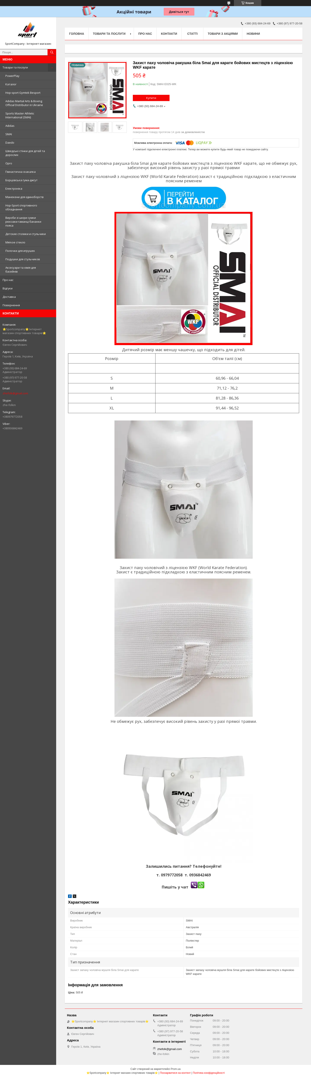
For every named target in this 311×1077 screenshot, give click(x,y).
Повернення (11, 305)
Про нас (8, 280)
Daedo (9, 142)
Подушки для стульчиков (22, 259)
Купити (151, 98)
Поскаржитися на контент (175, 1072)
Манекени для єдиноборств (24, 197)
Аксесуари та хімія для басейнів (20, 269)
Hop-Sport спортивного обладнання (21, 207)
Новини (253, 33)
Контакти (169, 33)
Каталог (10, 84)
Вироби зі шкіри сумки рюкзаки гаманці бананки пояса (23, 221)
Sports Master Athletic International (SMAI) (19, 115)
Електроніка (13, 188)
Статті (192, 33)
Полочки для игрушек (20, 251)
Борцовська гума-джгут (21, 180)
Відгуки (8, 288)
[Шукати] (52, 52)
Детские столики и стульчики (25, 234)
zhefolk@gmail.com (15, 393)
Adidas (9, 126)
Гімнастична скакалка (20, 172)
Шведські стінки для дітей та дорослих (25, 153)
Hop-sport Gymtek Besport (22, 93)
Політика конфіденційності (209, 1072)
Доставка (9, 297)
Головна (76, 33)
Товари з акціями (223, 33)
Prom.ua (176, 1069)
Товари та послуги (15, 67)
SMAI (8, 134)
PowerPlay (12, 76)
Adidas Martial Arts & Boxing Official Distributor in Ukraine (24, 103)
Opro (8, 163)
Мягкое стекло (15, 242)
